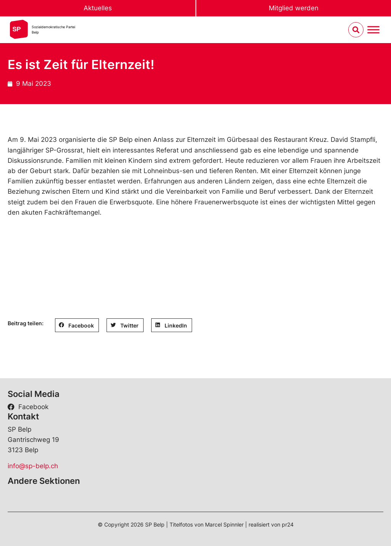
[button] (77, 325)
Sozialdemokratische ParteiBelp (53, 29)
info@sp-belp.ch (33, 466)
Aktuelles (98, 8)
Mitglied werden (293, 8)
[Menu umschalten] (373, 30)
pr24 (288, 524)
